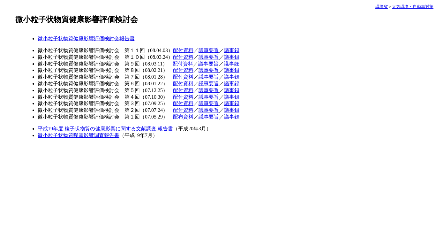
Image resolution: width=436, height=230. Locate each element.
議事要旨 (209, 50)
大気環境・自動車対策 (412, 6)
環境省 (381, 6)
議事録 (231, 50)
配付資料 (183, 50)
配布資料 (183, 116)
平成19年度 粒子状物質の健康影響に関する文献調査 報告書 (105, 128)
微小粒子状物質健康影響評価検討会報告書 (86, 38)
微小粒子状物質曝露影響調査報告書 (78, 135)
